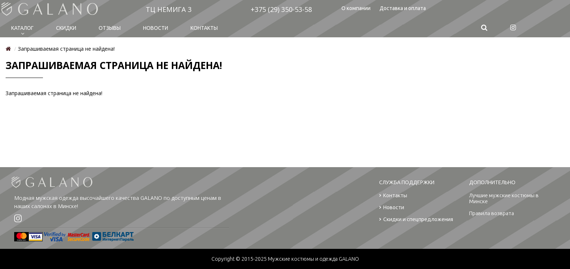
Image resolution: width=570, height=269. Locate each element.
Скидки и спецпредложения (416, 219)
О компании (356, 8)
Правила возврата (491, 213)
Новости (155, 28)
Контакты (204, 28)
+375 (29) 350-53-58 (281, 9)
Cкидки (66, 28)
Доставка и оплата (403, 8)
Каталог (22, 28)
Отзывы (110, 28)
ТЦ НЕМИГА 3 (169, 9)
